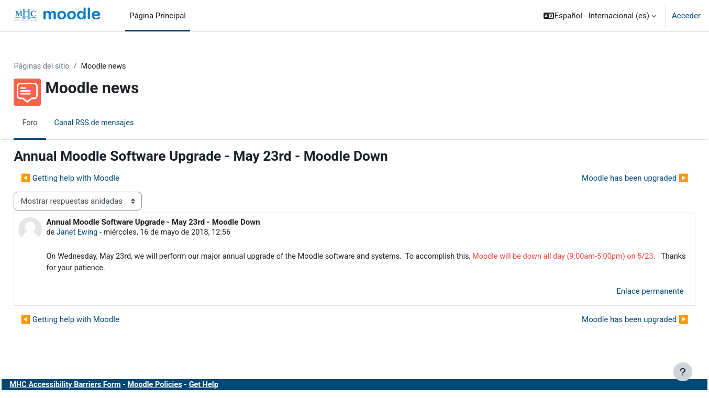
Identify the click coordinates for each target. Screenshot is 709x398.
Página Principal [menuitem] (157, 15)
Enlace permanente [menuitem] (626, 293)
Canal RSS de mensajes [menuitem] (119, 123)
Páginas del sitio (66, 66)
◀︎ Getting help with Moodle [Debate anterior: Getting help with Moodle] (93, 178)
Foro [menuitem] (53, 123)
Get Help (233, 386)
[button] (600, 15)
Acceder (686, 15)
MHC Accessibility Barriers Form (90, 386)
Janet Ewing (101, 233)
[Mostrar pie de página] (682, 371)
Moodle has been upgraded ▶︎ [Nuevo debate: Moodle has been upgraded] (611, 178)
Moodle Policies (183, 386)
